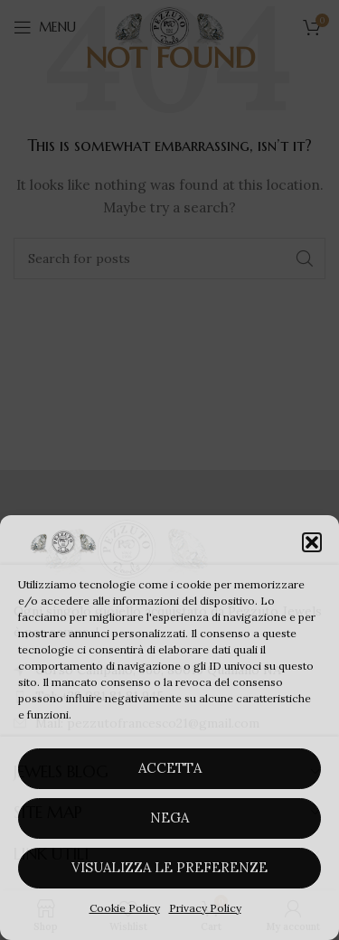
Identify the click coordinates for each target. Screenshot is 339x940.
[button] (312, 542)
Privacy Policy (205, 908)
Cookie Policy (124, 908)
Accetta (170, 767)
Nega (169, 817)
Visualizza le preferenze (169, 867)
